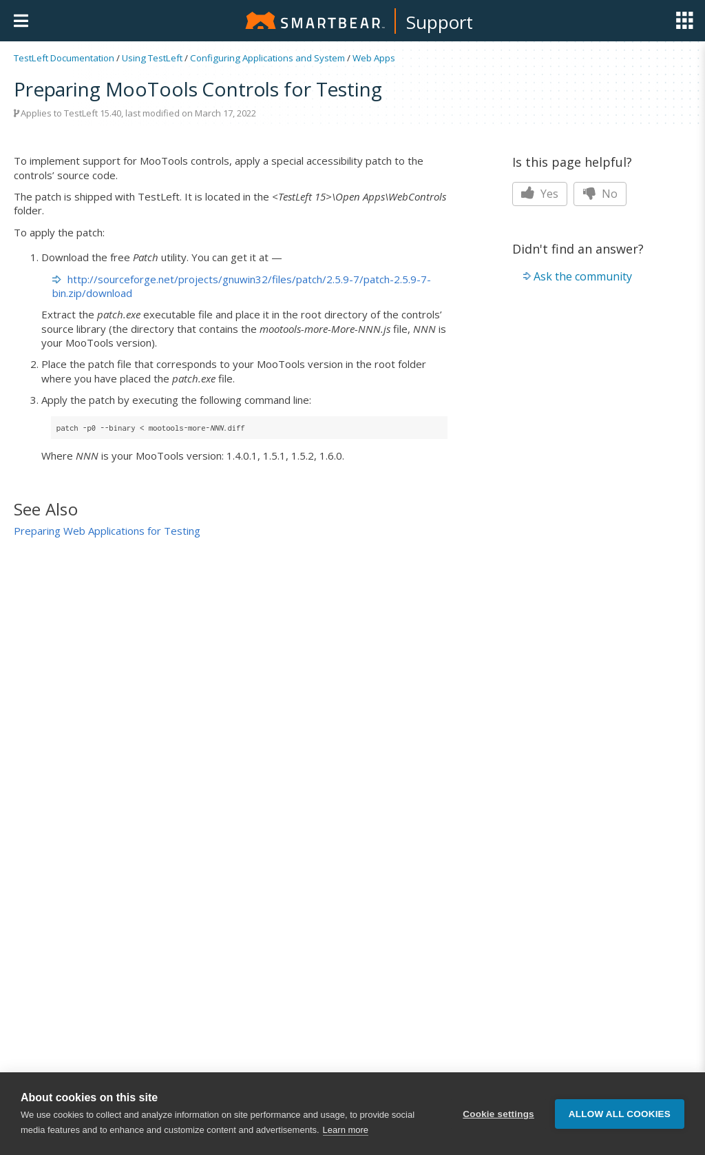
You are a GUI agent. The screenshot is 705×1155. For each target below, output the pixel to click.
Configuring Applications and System (267, 58)
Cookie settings (498, 1114)
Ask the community (583, 276)
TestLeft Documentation (64, 58)
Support (439, 22)
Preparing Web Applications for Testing (107, 531)
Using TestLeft (152, 58)
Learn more (345, 1130)
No (600, 193)
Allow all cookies (620, 1114)
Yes (539, 193)
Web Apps (373, 58)
